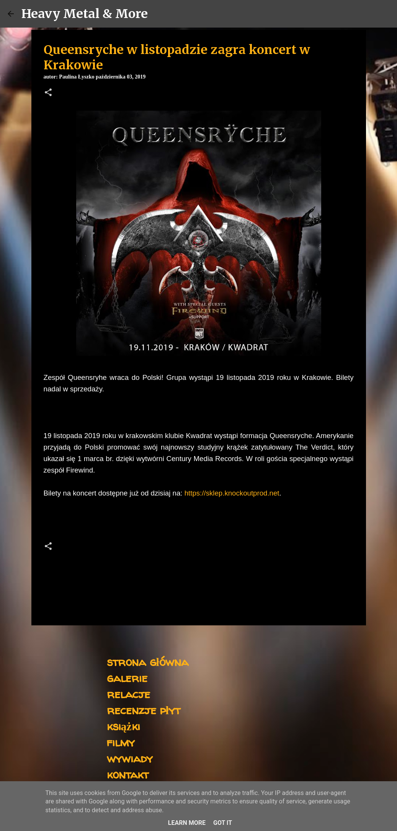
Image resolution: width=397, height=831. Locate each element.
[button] (48, 93)
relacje (128, 694)
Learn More (187, 822)
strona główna (147, 661)
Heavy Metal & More (84, 13)
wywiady (130, 758)
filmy (121, 742)
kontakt (128, 774)
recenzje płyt (143, 710)
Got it (222, 822)
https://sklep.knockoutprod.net (232, 493)
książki (123, 726)
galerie (127, 677)
